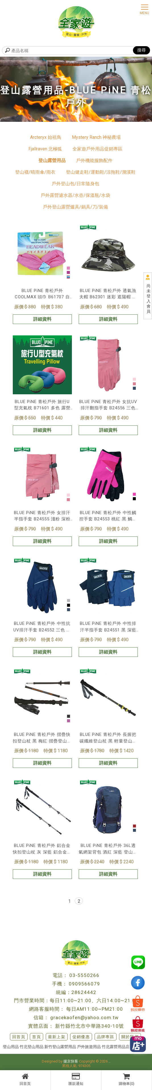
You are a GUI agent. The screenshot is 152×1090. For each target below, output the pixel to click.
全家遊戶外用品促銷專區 (97, 149)
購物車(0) (126, 1079)
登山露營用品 (52, 160)
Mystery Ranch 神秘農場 (96, 137)
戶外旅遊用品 (89, 1046)
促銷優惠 (81, 1036)
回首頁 (25, 1079)
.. (109, 1061)
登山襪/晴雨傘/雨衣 (35, 172)
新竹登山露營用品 (60, 1046)
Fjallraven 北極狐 (45, 149)
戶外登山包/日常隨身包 (75, 183)
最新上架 (57, 1036)
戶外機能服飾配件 (94, 160)
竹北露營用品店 (116, 1046)
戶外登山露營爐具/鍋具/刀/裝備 (75, 207)
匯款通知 (75, 1079)
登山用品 (11, 1046)
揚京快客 (70, 1061)
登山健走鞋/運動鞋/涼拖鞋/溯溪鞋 (101, 172)
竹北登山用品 (31, 1046)
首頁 (36, 1036)
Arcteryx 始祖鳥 (45, 137)
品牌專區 (105, 1036)
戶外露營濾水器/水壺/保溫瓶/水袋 (75, 195)
